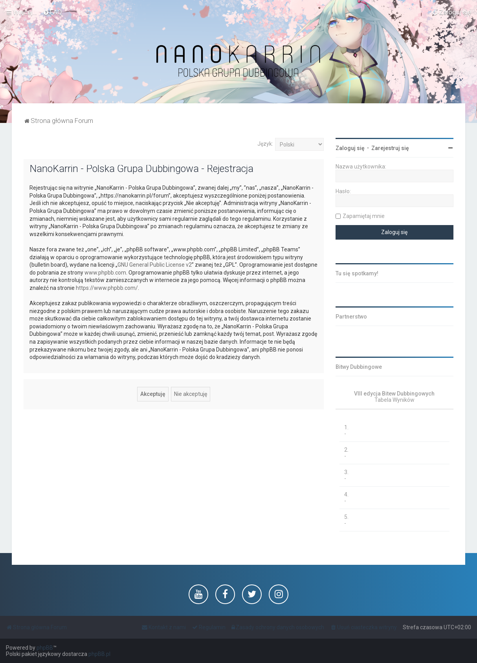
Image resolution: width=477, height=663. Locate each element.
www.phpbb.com (105, 272)
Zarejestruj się (390, 148)
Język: (265, 144)
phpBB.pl (99, 654)
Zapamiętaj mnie (364, 216)
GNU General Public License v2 (154, 265)
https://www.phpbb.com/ (107, 288)
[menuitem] (52, 12)
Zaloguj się (350, 148)
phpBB (45, 648)
